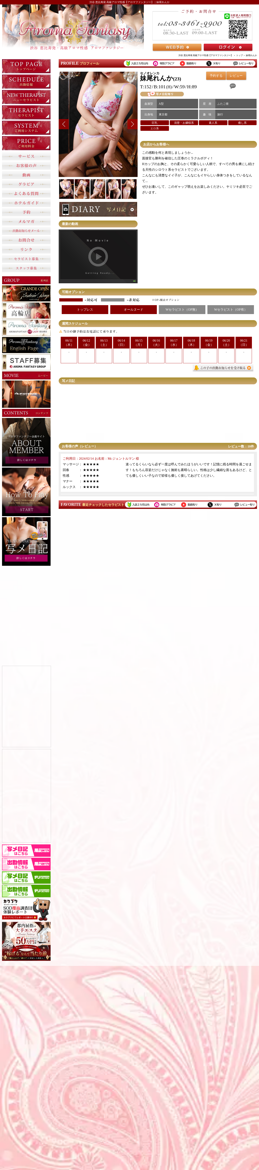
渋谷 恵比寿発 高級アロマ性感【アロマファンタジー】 (205, 55)
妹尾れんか (251, 55)
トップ (239, 55)
